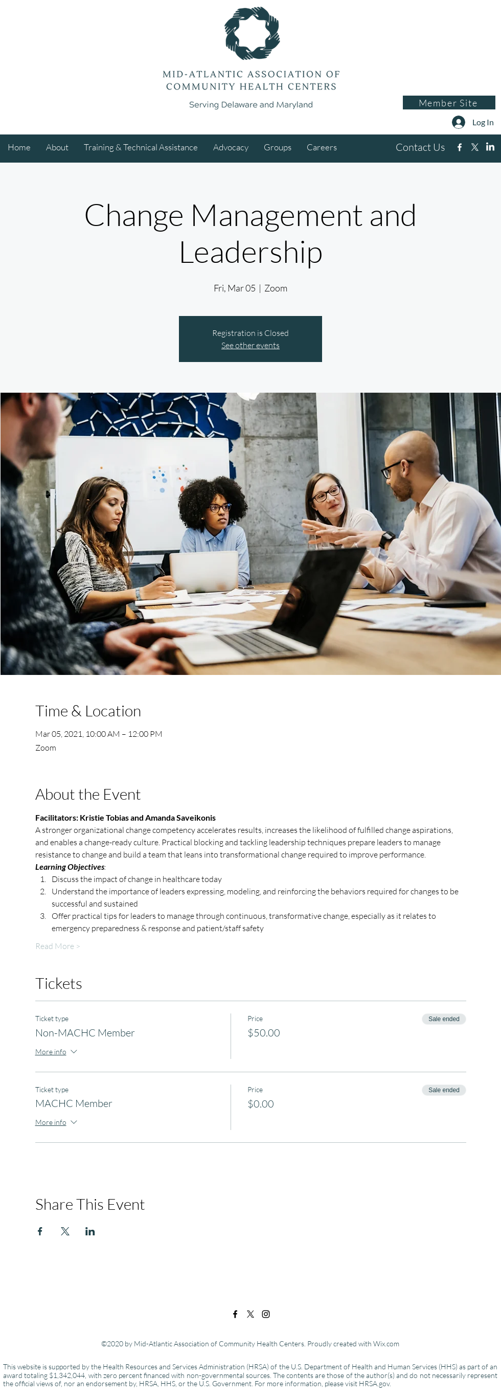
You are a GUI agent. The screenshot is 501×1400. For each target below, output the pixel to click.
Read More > (57, 946)
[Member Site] (449, 102)
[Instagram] (490, 147)
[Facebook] (459, 147)
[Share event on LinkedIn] (90, 1231)
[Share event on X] (65, 1231)
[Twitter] (475, 147)
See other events (250, 345)
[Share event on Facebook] (40, 1231)
